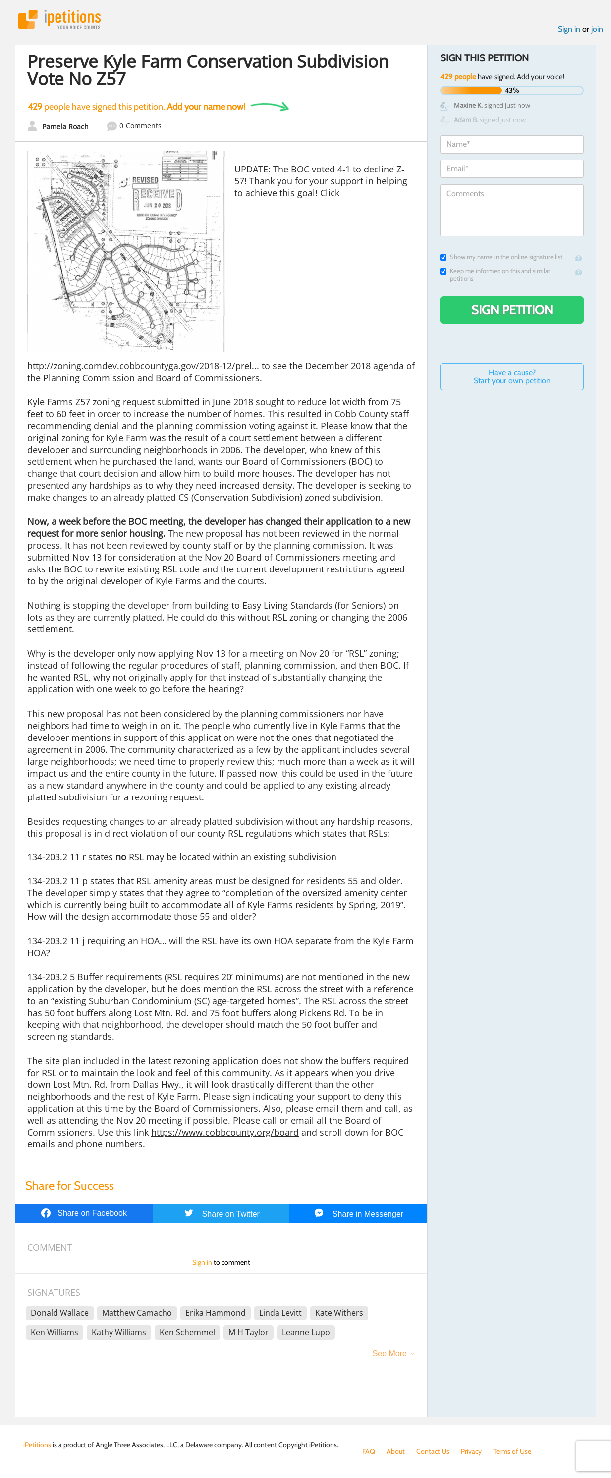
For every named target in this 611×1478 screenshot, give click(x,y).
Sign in (569, 29)
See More (390, 1353)
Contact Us (432, 1451)
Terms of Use (512, 1451)
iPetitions (59, 19)
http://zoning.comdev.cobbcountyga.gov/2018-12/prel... (143, 366)
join (597, 29)
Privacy (471, 1451)
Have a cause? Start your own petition (512, 376)
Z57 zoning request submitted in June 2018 (165, 402)
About (396, 1451)
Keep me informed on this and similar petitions (495, 274)
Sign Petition (512, 309)
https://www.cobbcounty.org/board (225, 1132)
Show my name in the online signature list (501, 257)
